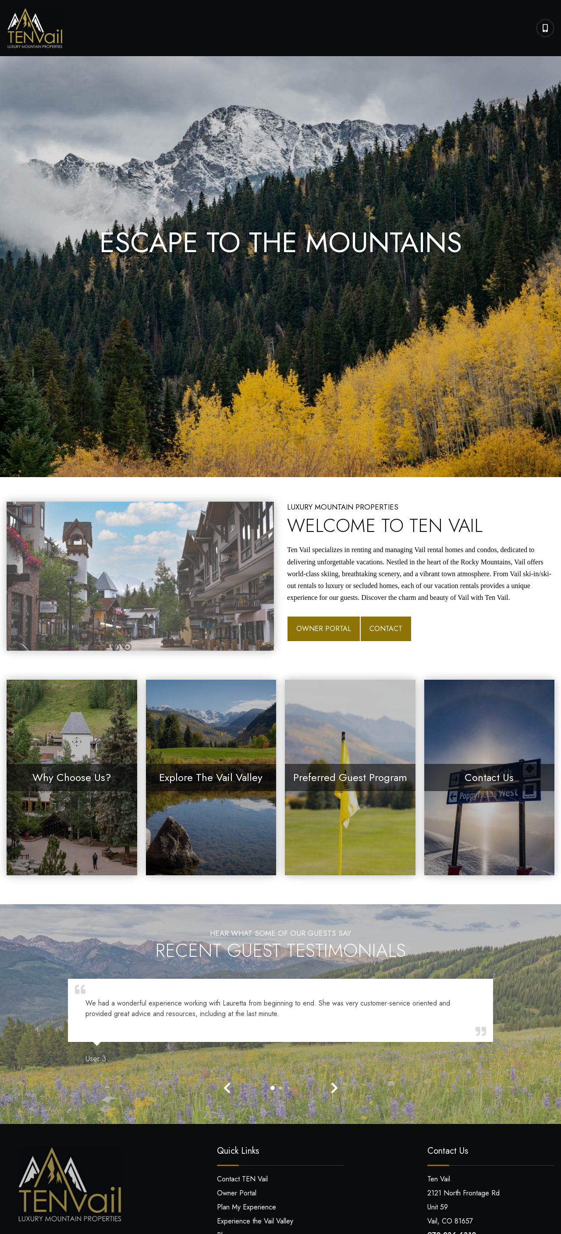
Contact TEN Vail (242, 1178)
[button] (227, 1087)
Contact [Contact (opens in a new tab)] (385, 628)
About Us (370, 19)
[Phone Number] (545, 27)
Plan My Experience (489, 19)
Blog (516, 36)
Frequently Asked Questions (150, 19)
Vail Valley (327, 19)
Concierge (231, 19)
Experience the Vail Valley (255, 1220)
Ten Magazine (420, 19)
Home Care (279, 19)
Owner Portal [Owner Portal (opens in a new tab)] (323, 628)
